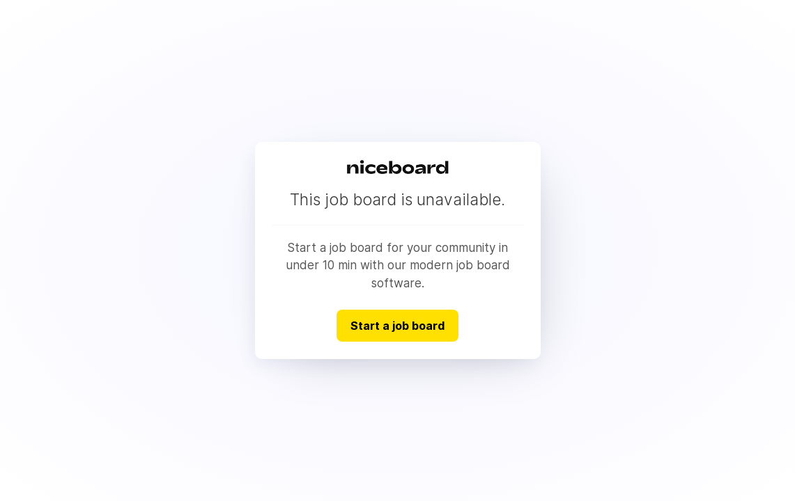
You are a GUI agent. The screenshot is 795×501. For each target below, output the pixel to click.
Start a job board (397, 326)
